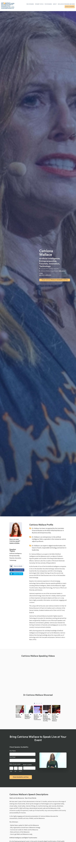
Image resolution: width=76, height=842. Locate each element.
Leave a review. (15, 543)
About (55, 4)
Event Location (27, 764)
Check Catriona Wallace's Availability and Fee (55, 279)
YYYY (20, 771)
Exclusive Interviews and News (66, 4)
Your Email (13, 757)
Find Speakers (30, 4)
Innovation (54, 264)
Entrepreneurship (47, 261)
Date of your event (15, 764)
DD (15, 771)
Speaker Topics (39, 4)
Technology (45, 266)
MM (11, 771)
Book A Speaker (69, 6)
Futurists (43, 264)
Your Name (13, 750)
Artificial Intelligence (49, 258)
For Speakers (48, 4)
